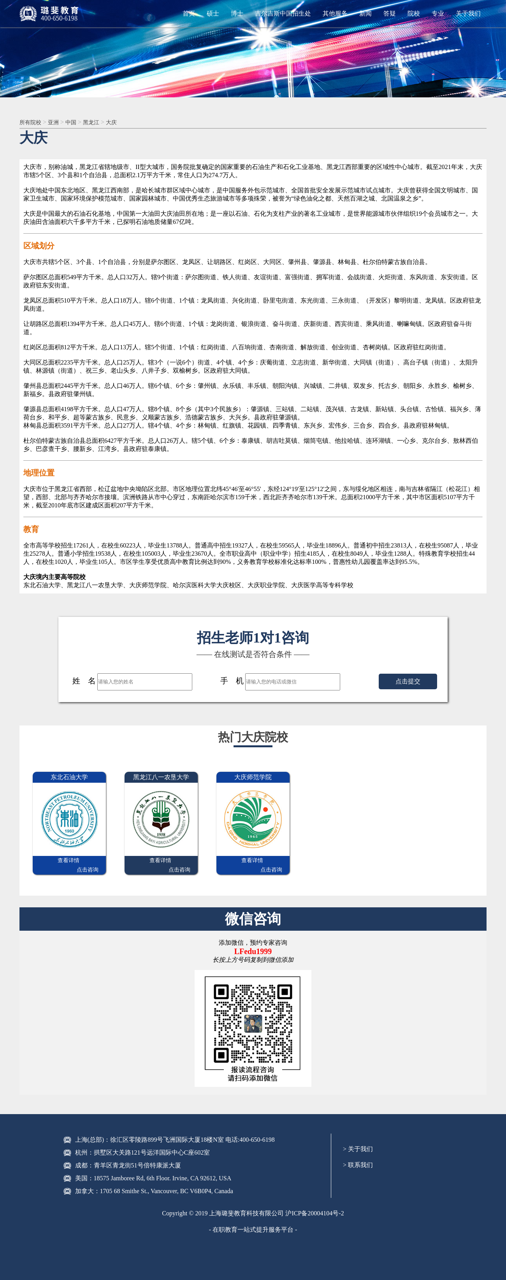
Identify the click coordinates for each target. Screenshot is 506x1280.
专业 (438, 13)
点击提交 (407, 682)
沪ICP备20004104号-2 (314, 1204)
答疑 (389, 13)
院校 (414, 13)
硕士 (213, 13)
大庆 (120, 122)
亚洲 (57, 122)
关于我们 (468, 13)
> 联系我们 (358, 1156)
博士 (237, 13)
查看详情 (51, 861)
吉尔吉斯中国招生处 (283, 13)
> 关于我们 (358, 1140)
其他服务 (335, 13)
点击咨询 (87, 861)
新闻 (365, 13)
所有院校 (31, 122)
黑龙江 (98, 122)
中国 (76, 122)
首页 (189, 13)
